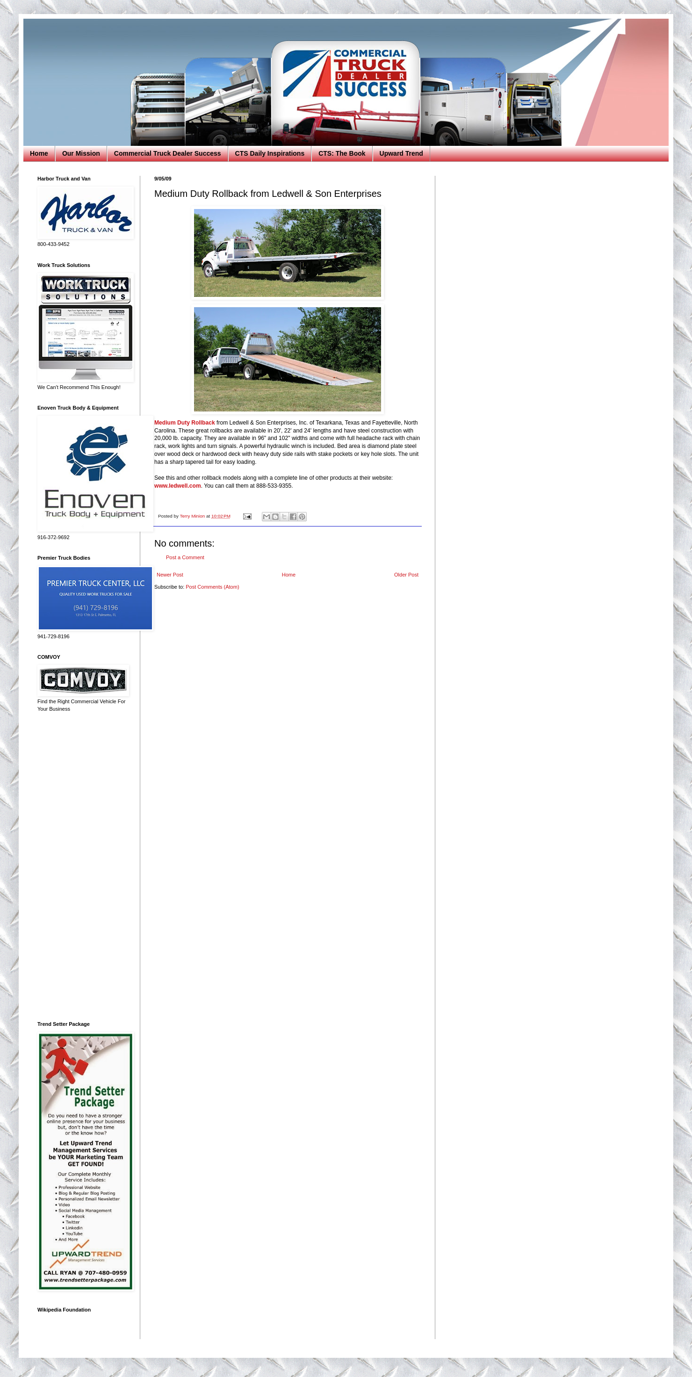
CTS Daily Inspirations (270, 153)
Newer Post (170, 574)
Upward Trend (401, 153)
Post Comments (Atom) (212, 587)
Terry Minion (193, 516)
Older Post (406, 574)
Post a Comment (185, 557)
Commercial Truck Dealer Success (167, 153)
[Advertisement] (81, 867)
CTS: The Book (341, 153)
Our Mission (81, 153)
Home (39, 153)
